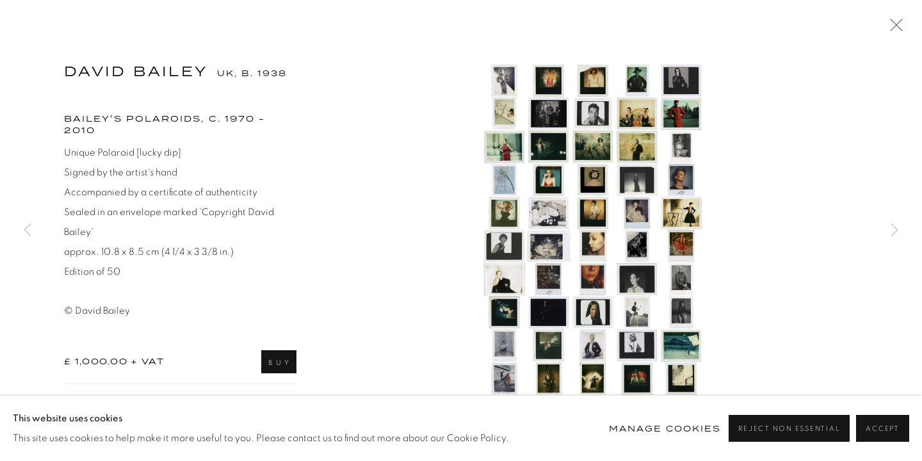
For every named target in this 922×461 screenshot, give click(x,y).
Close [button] (893, 28)
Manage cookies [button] (665, 428)
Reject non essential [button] (789, 428)
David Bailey (135, 71)
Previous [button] (27, 230)
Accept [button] (883, 428)
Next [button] (894, 230)
